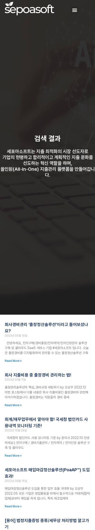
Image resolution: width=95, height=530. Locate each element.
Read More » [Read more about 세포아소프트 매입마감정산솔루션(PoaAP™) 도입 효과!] (13, 506)
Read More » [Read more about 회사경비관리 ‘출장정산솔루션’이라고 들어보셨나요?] (13, 361)
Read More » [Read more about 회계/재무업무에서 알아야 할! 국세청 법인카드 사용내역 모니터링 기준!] (13, 455)
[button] (74, 10)
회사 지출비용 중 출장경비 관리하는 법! (38, 374)
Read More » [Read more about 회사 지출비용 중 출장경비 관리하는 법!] (13, 405)
